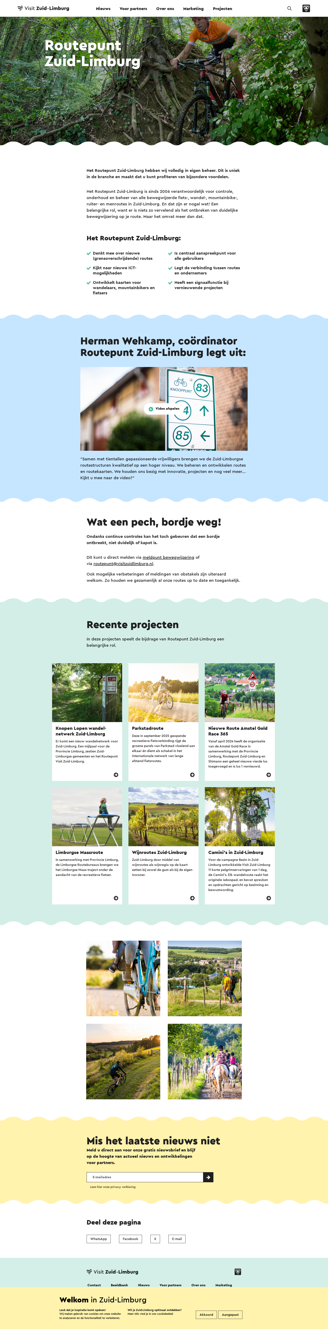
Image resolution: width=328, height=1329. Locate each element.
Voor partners (133, 9)
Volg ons (93, 1296)
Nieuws (103, 9)
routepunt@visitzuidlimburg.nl (123, 564)
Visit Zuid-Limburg (210, 1326)
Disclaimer (95, 1326)
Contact (94, 1285)
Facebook (130, 1239)
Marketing (193, 9)
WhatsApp (98, 1239)
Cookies (179, 1326)
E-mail (177, 1239)
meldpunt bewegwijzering (168, 557)
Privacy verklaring (149, 1326)
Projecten (222, 9)
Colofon (119, 1326)
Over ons (165, 9)
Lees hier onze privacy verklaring (113, 1187)
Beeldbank (119, 1285)
